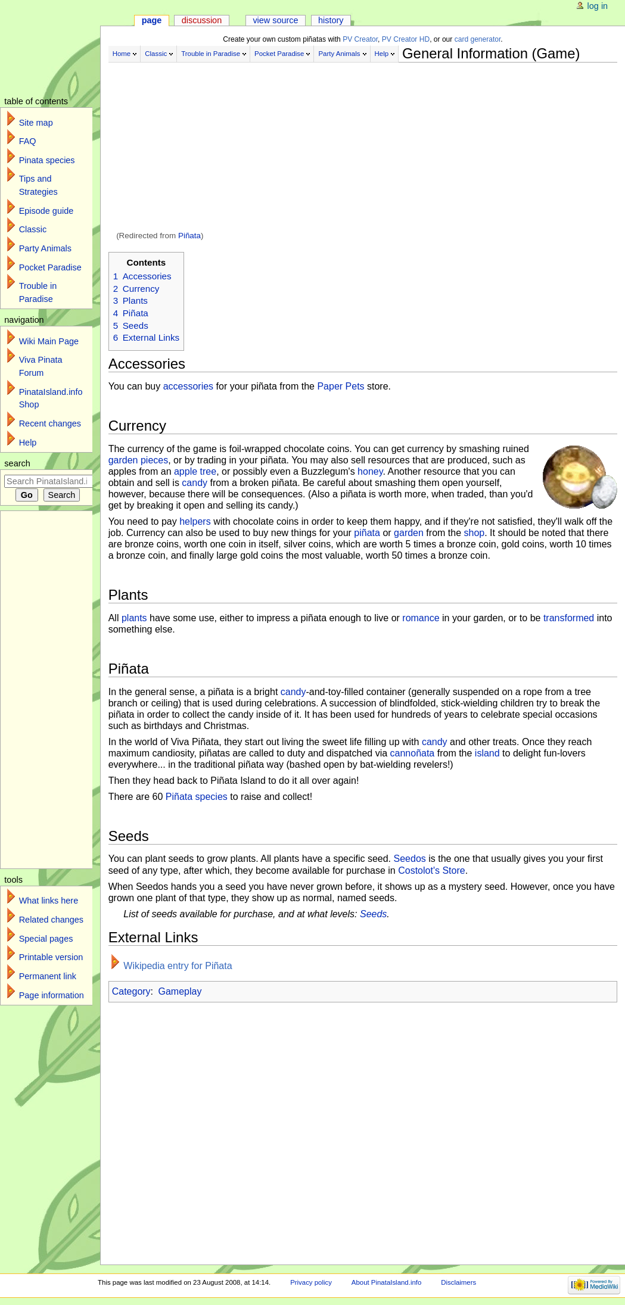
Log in (597, 6)
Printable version (51, 957)
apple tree (195, 471)
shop (474, 533)
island (487, 753)
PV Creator (360, 39)
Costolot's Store (431, 870)
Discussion (202, 20)
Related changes (51, 919)
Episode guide (46, 211)
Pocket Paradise (279, 53)
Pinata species (47, 160)
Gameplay (180, 991)
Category (131, 991)
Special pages (46, 938)
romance (420, 618)
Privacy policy (311, 1282)
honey (370, 471)
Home (122, 53)
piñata (367, 533)
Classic (156, 53)
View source (275, 20)
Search (17, 463)
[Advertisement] (363, 147)
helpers (194, 521)
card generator (478, 39)
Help (382, 53)
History (331, 20)
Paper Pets (340, 386)
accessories (188, 386)
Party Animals (339, 53)
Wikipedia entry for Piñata (177, 966)
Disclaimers (458, 1282)
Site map (36, 122)
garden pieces (138, 460)
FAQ (27, 141)
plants (134, 618)
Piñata (189, 235)
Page (152, 20)
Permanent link (47, 976)
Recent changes (50, 423)
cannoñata (412, 753)
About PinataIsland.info (386, 1282)
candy (194, 483)
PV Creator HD (406, 39)
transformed (568, 618)
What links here (49, 900)
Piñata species (197, 797)
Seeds (373, 914)
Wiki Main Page (49, 341)
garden (409, 533)
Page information (51, 995)
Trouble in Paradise (210, 53)
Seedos (410, 859)
